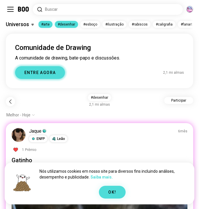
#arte (45, 24)
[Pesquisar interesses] (108, 9)
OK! (112, 192)
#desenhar (66, 24)
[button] (38, 138)
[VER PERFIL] (19, 135)
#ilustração (114, 24)
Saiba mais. (102, 177)
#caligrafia (164, 24)
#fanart (186, 24)
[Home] (23, 9)
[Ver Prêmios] (24, 150)
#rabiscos (140, 24)
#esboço (90, 24)
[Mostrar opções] (20, 114)
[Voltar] (10, 101)
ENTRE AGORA (40, 72)
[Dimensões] (189, 9)
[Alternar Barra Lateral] (10, 9)
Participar (178, 100)
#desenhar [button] (99, 98)
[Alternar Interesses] (20, 24)
